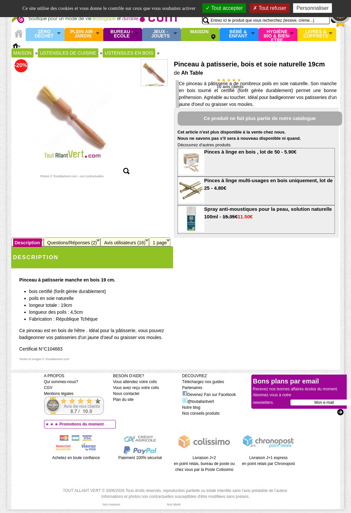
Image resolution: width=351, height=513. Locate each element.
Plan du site (123, 399)
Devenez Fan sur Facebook (209, 394)
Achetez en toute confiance (76, 457)
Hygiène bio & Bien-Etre (277, 34)
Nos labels (174, 504)
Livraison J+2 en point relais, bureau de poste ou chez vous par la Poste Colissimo (204, 463)
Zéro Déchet (44, 34)
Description (27, 242)
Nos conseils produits (201, 413)
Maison (199, 32)
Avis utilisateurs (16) (124, 242)
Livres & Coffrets (315, 34)
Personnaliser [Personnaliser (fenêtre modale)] (312, 8)
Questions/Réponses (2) (72, 242)
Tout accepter (224, 8)
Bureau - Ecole (122, 34)
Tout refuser (270, 8)
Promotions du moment (82, 424)
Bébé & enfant (238, 34)
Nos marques (111, 504)
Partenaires (192, 387)
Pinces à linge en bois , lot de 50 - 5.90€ (250, 152)
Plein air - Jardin (82, 34)
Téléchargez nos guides (203, 381)
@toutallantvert (198, 401)
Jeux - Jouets (160, 34)
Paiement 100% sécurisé (140, 457)
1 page (160, 242)
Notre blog (191, 407)
